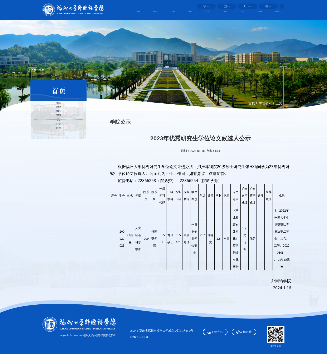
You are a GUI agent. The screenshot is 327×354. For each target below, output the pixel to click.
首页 (251, 103)
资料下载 (59, 200)
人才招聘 (59, 185)
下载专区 (215, 332)
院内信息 (59, 152)
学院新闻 (59, 108)
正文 (278, 103)
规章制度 (58, 174)
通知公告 (59, 123)
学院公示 (265, 103)
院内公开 (58, 164)
